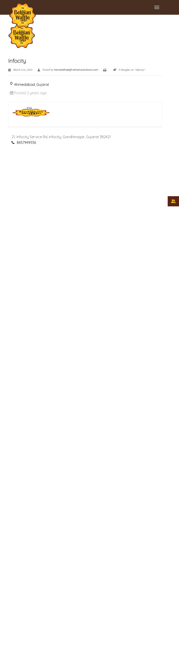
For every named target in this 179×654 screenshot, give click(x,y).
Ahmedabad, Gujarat (31, 84)
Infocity (17, 60)
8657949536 (26, 142)
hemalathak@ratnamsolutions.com (76, 69)
